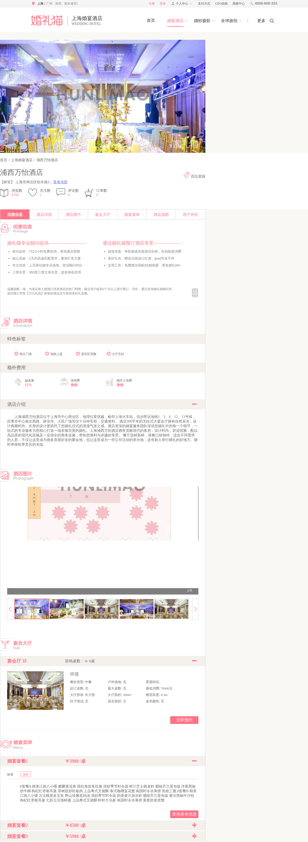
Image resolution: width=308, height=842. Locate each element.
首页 (4, 160)
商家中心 (239, 3)
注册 (152, 3)
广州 (49, 3)
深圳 (58, 3)
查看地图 (60, 182)
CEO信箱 (221, 3)
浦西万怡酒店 (46, 160)
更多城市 (70, 3)
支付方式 (204, 3)
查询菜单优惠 (184, 814)
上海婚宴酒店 (21, 160)
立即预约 (184, 720)
